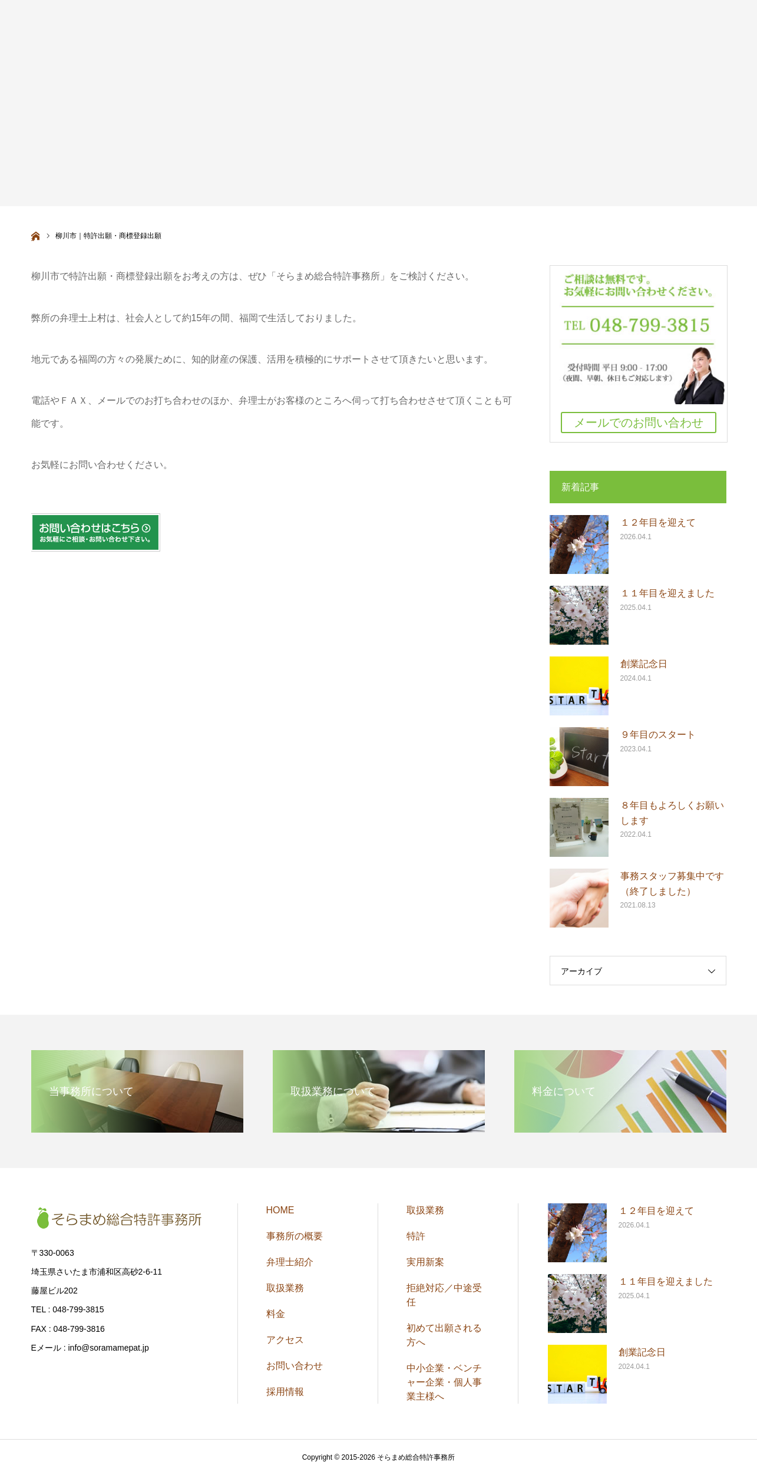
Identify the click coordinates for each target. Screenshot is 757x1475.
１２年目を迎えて (658, 522)
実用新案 (425, 1262)
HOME (280, 1210)
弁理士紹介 (289, 1262)
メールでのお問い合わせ (638, 422)
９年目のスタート (658, 735)
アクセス (285, 1340)
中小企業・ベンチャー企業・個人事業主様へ (444, 1382)
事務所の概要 (294, 1236)
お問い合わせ (294, 1366)
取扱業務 (285, 1288)
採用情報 (285, 1392)
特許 (415, 1236)
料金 (275, 1314)
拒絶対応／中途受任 (444, 1295)
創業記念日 (643, 664)
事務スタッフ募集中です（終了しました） (672, 883)
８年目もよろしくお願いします (672, 813)
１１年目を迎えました (667, 593)
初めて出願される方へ (444, 1335)
